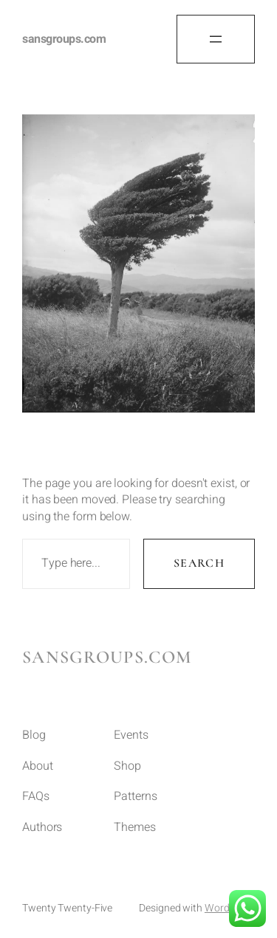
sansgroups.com (64, 39)
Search (199, 563)
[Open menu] (216, 39)
